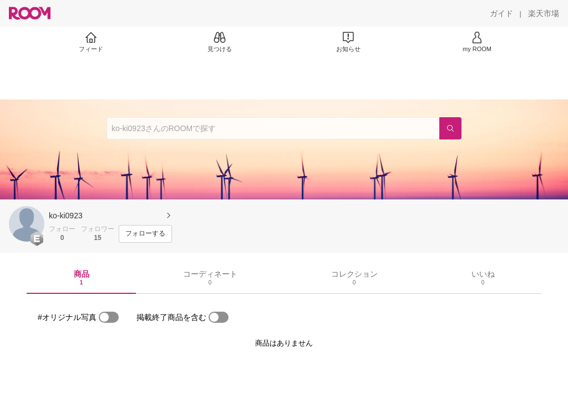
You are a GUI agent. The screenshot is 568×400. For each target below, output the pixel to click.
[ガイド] (501, 13)
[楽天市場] (543, 13)
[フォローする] (145, 234)
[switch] (109, 317)
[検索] (450, 128)
